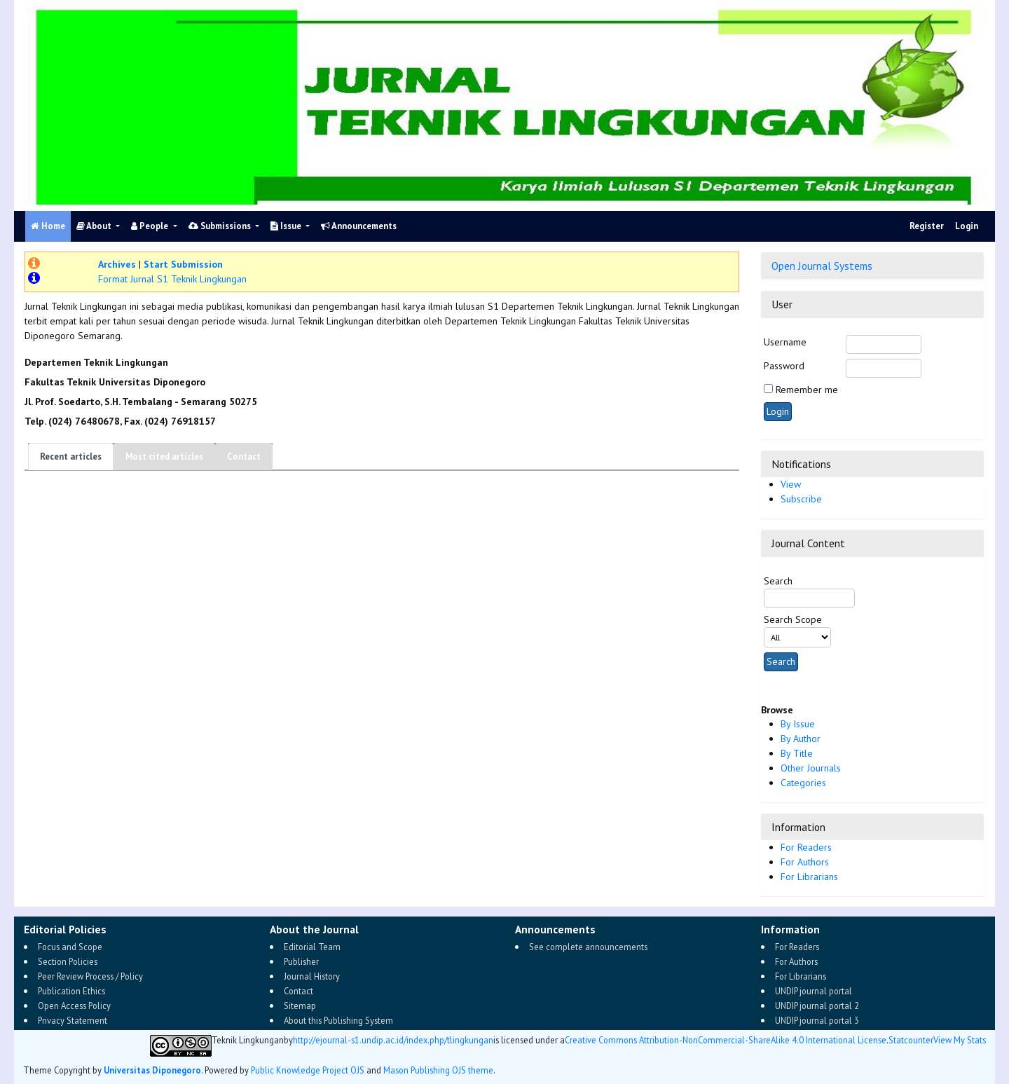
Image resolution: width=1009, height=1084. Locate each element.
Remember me (807, 389)
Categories (803, 782)
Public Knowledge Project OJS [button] (307, 1070)
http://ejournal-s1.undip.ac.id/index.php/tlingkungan (393, 1040)
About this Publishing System (338, 1020)
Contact (244, 456)
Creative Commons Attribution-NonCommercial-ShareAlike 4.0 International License (725, 1040)
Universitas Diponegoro (152, 1070)
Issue (286, 226)
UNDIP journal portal (813, 990)
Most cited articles (164, 456)
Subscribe (801, 499)
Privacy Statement (72, 1020)
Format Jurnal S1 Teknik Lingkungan (172, 279)
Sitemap (300, 1005)
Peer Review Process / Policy (90, 976)
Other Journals (811, 768)
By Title (797, 753)
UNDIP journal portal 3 (817, 1020)
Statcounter (910, 1039)
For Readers (806, 847)
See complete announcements (588, 946)
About (95, 226)
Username (785, 342)
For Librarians (809, 876)
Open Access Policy (74, 1005)
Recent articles (71, 456)
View (791, 484)
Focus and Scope (70, 946)
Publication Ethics (71, 990)
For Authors (805, 862)
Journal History (312, 976)
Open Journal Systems (821, 266)
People (150, 226)
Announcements (359, 226)
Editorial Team (312, 946)
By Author (801, 738)
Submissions (220, 226)
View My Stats (959, 1040)
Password (784, 365)
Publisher (301, 961)
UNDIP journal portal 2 (817, 1005)
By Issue (798, 724)
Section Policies (67, 961)
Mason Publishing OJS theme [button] (438, 1070)
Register (927, 226)
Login (966, 226)
